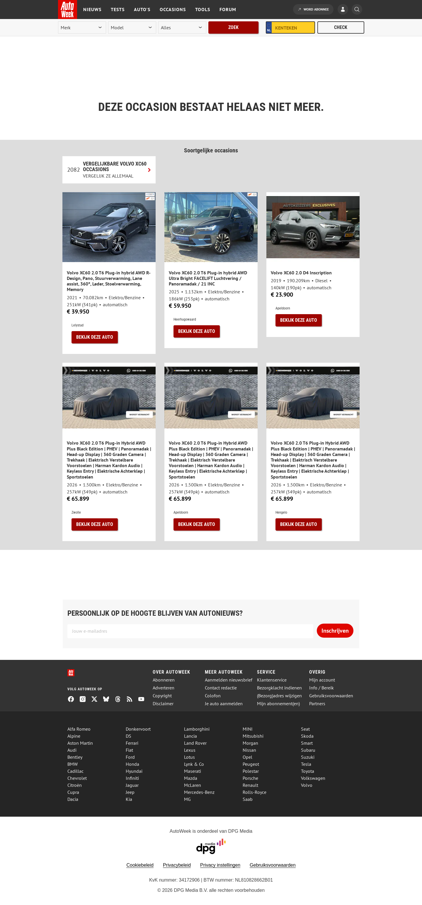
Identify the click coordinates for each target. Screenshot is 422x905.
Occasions (173, 9)
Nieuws (92, 9)
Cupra (73, 792)
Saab (248, 799)
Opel (247, 757)
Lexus (189, 750)
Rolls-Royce (254, 792)
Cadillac (75, 771)
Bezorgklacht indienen (279, 688)
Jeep (130, 792)
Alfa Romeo (79, 729)
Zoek (233, 27)
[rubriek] (182, 27)
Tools (202, 9)
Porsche (250, 778)
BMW (72, 764)
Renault (250, 785)
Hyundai (134, 771)
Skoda (307, 736)
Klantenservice (272, 680)
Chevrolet (77, 778)
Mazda (190, 778)
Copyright (162, 695)
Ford (130, 757)
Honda (132, 764)
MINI (248, 729)
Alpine (73, 736)
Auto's (142, 9)
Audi (71, 750)
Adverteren (163, 688)
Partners (317, 703)
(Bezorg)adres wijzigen (279, 695)
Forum (227, 9)
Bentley (74, 757)
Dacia (72, 799)
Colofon (213, 695)
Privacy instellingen (220, 865)
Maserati (192, 771)
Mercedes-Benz (199, 792)
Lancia (190, 736)
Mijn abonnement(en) (278, 703)
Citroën (74, 785)
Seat (305, 729)
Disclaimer (163, 703)
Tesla (306, 764)
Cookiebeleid (140, 865)
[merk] (82, 27)
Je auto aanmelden (224, 703)
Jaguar (132, 785)
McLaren (192, 785)
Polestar (251, 771)
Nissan (249, 750)
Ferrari (132, 743)
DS (128, 736)
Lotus (189, 757)
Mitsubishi (253, 736)
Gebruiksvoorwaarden (331, 695)
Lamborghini (197, 729)
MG (187, 799)
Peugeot (251, 764)
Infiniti (132, 778)
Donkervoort (138, 729)
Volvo (306, 785)
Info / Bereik (321, 688)
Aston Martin (80, 743)
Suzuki (307, 757)
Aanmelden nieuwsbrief (228, 680)
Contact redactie (221, 688)
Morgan (250, 743)
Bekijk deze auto (94, 337)
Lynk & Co (194, 764)
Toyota (307, 771)
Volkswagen (313, 778)
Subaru (308, 750)
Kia (129, 799)
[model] (132, 27)
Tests (118, 9)
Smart (307, 743)
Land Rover (195, 743)
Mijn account (322, 680)
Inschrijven (335, 630)
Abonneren (164, 680)
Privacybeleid (177, 865)
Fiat (129, 750)
